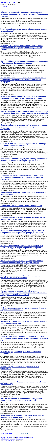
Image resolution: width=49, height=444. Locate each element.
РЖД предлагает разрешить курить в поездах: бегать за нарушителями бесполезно (23, 309)
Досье (8, 437)
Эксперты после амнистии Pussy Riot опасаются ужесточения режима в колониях (20, 277)
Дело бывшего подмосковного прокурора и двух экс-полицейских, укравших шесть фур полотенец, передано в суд (24, 338)
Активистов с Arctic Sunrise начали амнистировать (21, 206)
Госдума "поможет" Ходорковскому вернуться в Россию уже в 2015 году (23, 383)
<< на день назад (6, 433)
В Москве (12, 439)
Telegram (30, 437)
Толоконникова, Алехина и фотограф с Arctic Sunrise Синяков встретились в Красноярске (22, 416)
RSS (25, 437)
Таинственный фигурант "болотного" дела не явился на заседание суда (23, 193)
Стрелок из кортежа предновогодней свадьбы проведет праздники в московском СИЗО (23, 144)
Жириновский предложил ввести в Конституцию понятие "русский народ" (23, 30)
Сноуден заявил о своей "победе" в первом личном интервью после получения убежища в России (21, 262)
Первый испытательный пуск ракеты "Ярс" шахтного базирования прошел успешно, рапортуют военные (22, 232)
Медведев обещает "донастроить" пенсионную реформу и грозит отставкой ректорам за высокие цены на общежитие (24, 127)
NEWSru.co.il (4, 439)
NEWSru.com (8, 2)
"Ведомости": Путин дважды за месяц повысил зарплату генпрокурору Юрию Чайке (23, 322)
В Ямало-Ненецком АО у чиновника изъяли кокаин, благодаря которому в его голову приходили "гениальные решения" (24, 14)
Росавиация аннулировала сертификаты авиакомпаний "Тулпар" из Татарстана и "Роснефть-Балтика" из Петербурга (23, 80)
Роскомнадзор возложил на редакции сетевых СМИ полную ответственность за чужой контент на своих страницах (21, 177)
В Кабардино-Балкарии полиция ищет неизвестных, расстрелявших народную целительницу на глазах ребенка (21, 48)
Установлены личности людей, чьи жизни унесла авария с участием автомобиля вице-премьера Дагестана (24, 160)
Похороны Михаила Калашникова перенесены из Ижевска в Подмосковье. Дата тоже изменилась (24, 62)
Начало (3, 437)
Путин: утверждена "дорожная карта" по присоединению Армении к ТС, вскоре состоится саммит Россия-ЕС (23, 97)
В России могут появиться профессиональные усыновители (19, 368)
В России (3, 6)
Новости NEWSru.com (8, 440)
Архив (13, 437)
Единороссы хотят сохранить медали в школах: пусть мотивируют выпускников (22, 218)
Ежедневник (19, 437)
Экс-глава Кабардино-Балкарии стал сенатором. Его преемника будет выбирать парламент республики (21, 247)
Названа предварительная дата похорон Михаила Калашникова (20, 353)
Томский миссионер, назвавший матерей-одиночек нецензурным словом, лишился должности (21, 399)
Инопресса (19, 439)
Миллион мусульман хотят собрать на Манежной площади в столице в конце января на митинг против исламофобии (24, 112)
